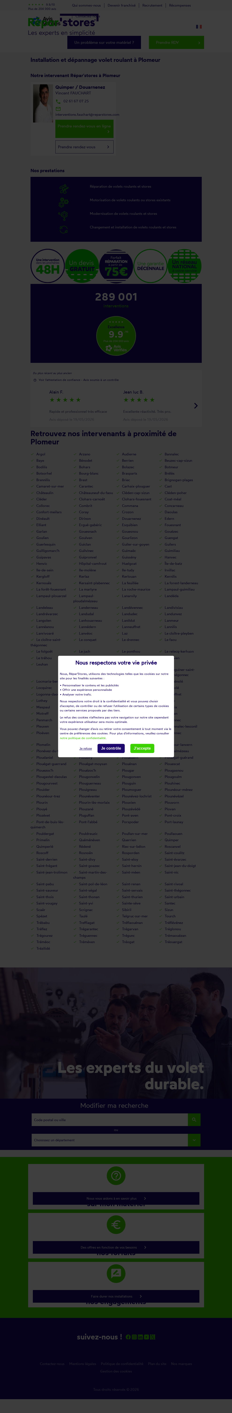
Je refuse (85, 748)
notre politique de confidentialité (83, 738)
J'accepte (142, 748)
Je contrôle (111, 748)
